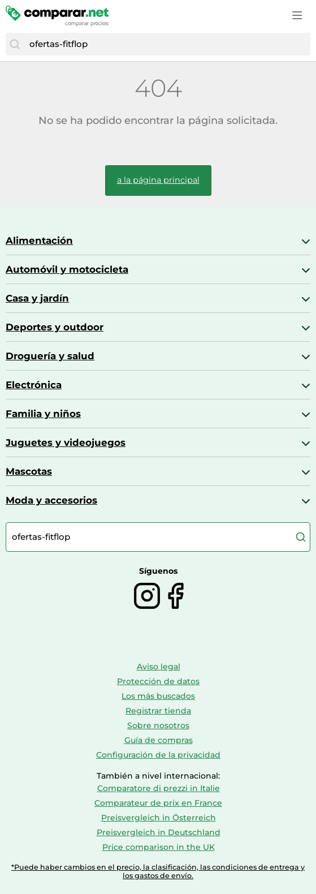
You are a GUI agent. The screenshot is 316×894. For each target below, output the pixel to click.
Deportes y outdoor (54, 327)
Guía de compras (158, 740)
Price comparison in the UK (158, 847)
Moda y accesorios (51, 500)
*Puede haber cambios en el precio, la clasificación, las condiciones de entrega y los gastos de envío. (158, 871)
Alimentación (39, 240)
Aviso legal (158, 666)
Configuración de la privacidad (158, 755)
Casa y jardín (37, 298)
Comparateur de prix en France (158, 803)
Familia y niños (43, 413)
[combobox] (167, 44)
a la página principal (158, 180)
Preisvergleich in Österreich (158, 818)
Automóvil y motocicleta (67, 269)
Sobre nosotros (158, 725)
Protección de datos (158, 681)
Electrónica (34, 384)
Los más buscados (158, 696)
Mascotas (29, 471)
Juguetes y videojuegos (65, 442)
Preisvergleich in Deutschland (158, 832)
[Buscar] (15, 44)
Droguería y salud (50, 356)
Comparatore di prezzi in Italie (158, 788)
